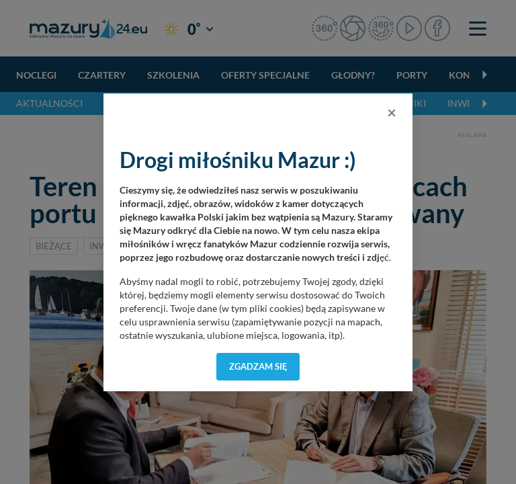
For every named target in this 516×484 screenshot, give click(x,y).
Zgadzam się (258, 366)
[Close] (391, 112)
